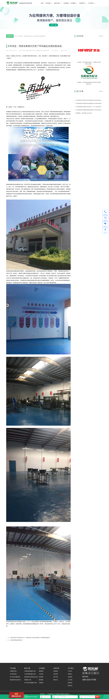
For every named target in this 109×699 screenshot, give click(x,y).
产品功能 (47, 3)
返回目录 (10, 36)
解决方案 (57, 3)
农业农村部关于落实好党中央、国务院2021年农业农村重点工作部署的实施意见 (30, 637)
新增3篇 (101, 36)
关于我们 (91, 3)
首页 (42, 3)
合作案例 (66, 3)
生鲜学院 (81, 3)
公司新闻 (72, 3)
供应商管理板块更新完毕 (16, 640)
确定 (97, 697)
